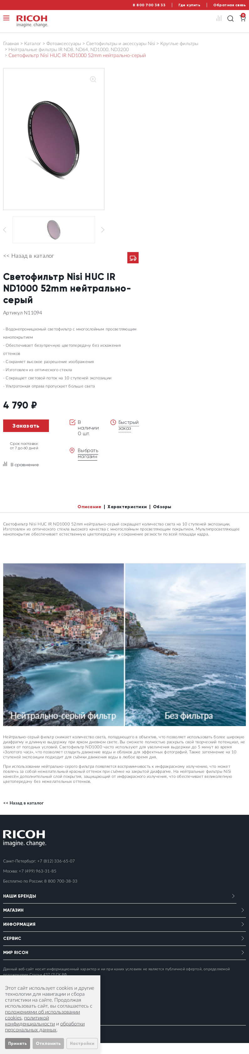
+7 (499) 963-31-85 (37, 882)
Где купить (189, 5)
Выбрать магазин (88, 464)
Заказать (26, 436)
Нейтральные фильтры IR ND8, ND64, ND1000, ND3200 (72, 49)
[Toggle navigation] (6, 17)
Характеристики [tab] (127, 517)
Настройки (82, 1043)
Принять (17, 1043)
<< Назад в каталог (28, 267)
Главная (12, 43)
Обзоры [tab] (162, 517)
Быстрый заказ (129, 436)
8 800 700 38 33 (149, 5)
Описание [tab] (89, 517)
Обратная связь (229, 5)
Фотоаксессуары (69, 43)
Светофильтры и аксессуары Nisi (130, 43)
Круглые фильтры (194, 43)
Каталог (35, 43)
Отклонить (48, 1043)
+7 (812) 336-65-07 (56, 872)
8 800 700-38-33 (60, 892)
